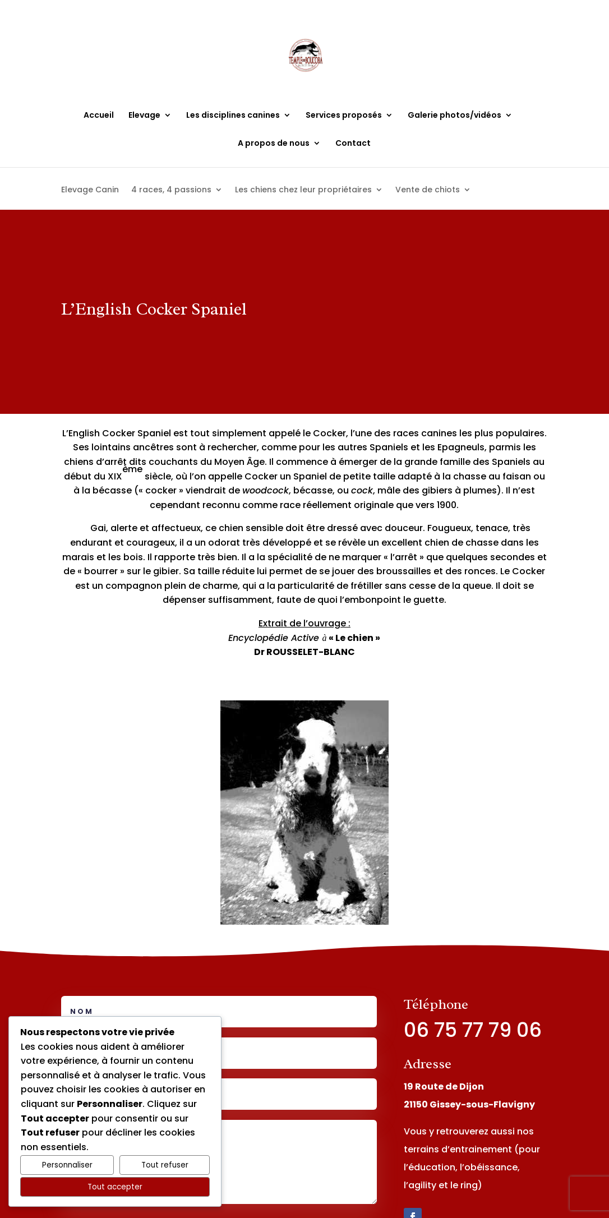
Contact (353, 144)
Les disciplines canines (233, 116)
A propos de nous (274, 144)
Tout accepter (114, 1187)
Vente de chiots (427, 190)
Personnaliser (67, 1165)
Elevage (144, 116)
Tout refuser (164, 1165)
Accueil (99, 116)
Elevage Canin (90, 190)
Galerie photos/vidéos (454, 116)
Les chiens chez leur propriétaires (303, 190)
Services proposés (344, 116)
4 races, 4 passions (171, 190)
